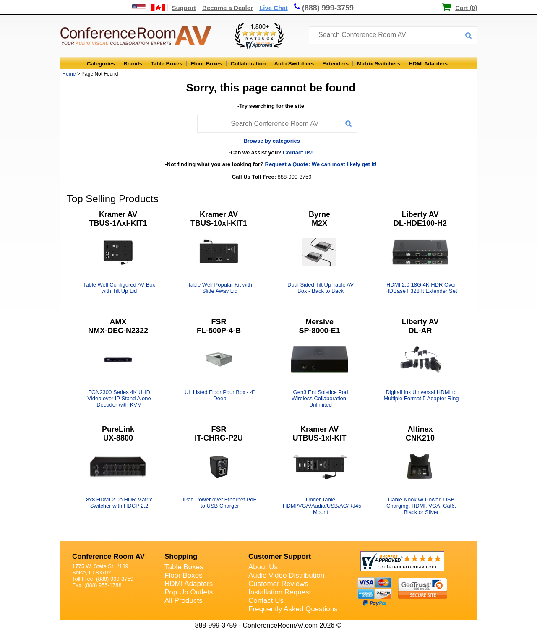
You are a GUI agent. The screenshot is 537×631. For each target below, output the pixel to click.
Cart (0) (466, 7)
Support (184, 7)
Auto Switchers (294, 63)
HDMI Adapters (428, 63)
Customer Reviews (278, 584)
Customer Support (279, 557)
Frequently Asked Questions (293, 609)
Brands (132, 63)
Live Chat (273, 7)
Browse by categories (271, 141)
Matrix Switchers (378, 63)
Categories (101, 63)
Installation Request (279, 592)
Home (69, 74)
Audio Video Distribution (286, 575)
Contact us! (298, 152)
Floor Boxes (206, 63)
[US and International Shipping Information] (149, 7)
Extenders (335, 63)
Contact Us (266, 601)
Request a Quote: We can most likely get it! (321, 164)
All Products (183, 601)
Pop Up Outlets (188, 592)
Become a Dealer (227, 7)
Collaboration (248, 63)
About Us (263, 567)
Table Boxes (166, 63)
